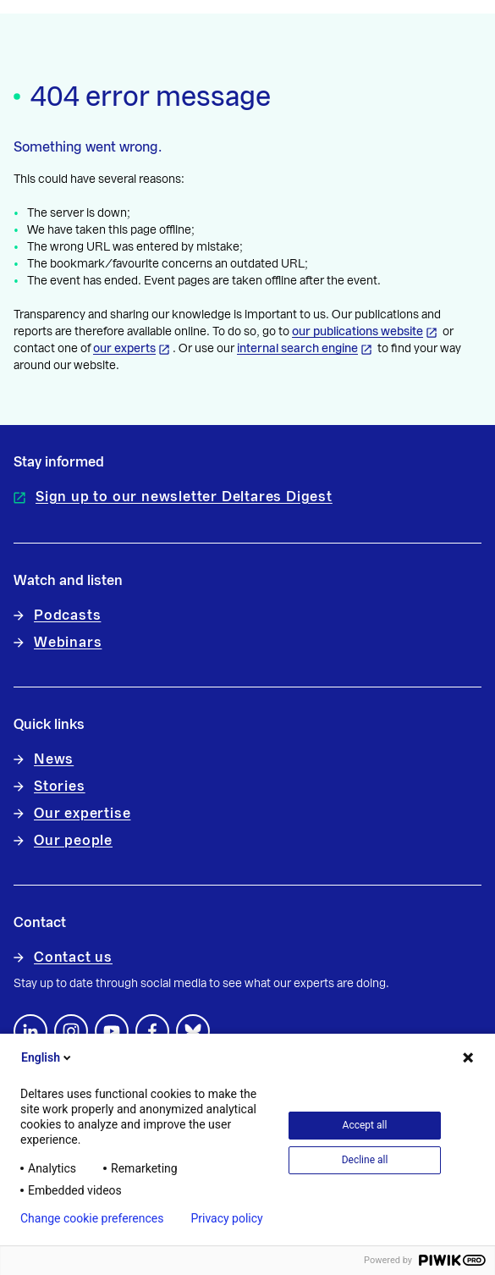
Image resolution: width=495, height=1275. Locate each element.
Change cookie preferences (91, 1218)
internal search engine (297, 349)
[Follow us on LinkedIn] (30, 1031)
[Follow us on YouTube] (112, 1031)
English (47, 1057)
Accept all (365, 1125)
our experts (124, 349)
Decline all (365, 1160)
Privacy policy (226, 1218)
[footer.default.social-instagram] (71, 1031)
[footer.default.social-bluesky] (193, 1031)
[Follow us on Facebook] (152, 1031)
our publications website (357, 332)
